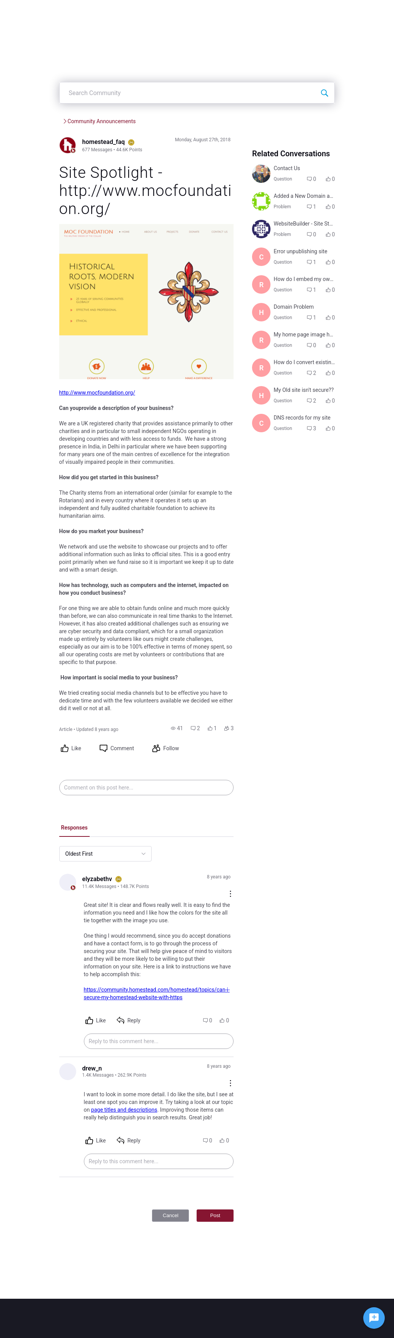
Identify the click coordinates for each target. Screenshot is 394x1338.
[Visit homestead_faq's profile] (48, 169)
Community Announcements (174, 144)
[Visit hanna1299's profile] (269, 387)
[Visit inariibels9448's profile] (269, 231)
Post (223, 1202)
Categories (258, 11)
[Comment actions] (238, 883)
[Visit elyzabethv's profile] (48, 889)
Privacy (276, 1328)
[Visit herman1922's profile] (269, 503)
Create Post (216, 11)
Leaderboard (301, 11)
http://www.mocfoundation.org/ (77, 429)
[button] (185, 734)
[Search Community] (344, 115)
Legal (258, 1328)
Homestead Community (67, 144)
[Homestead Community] (98, 11)
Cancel (178, 1202)
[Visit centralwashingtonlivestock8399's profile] (269, 306)
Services (118, 144)
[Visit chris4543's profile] (269, 544)
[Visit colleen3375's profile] (269, 196)
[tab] (54, 834)
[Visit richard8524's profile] (269, 347)
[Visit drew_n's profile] (48, 1065)
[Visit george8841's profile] (269, 272)
